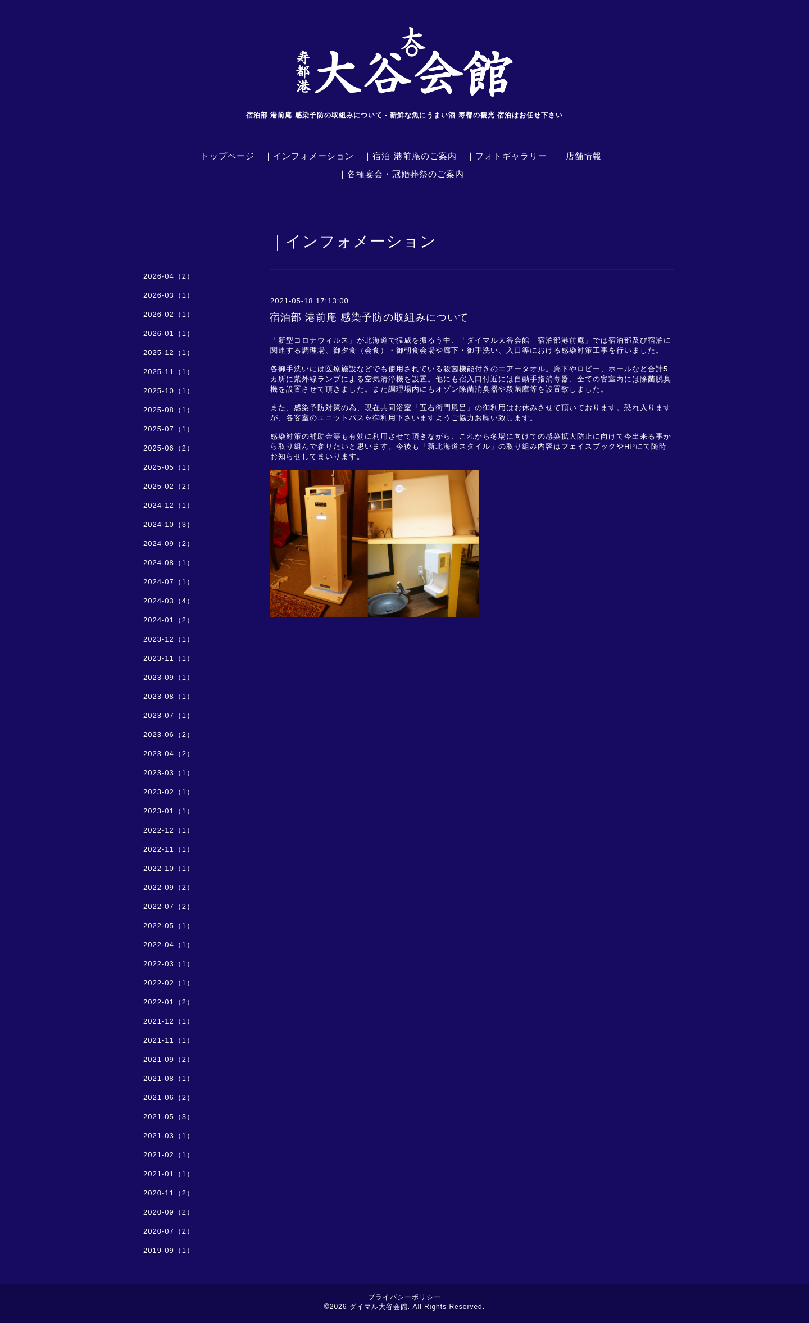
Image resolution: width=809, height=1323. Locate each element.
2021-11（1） (168, 1040)
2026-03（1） (168, 295)
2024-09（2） (168, 543)
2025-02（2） (168, 486)
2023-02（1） (168, 792)
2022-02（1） (168, 983)
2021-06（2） (168, 1097)
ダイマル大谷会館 (378, 1307)
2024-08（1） (168, 562)
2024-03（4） (168, 601)
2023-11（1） (168, 658)
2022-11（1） (168, 849)
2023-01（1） (168, 811)
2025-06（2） (168, 448)
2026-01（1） (168, 333)
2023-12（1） (168, 639)
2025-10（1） (168, 391)
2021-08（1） (168, 1078)
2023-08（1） (168, 696)
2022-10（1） (168, 868)
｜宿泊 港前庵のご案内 (409, 156)
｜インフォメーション (309, 156)
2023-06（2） (168, 734)
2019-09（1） (168, 1250)
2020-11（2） (168, 1193)
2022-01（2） (168, 1002)
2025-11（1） (168, 371)
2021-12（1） (168, 1021)
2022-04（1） (168, 944)
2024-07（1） (168, 582)
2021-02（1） (168, 1155)
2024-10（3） (168, 524)
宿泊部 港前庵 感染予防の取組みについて (369, 317)
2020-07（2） (168, 1231)
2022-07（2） (168, 906)
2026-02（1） (168, 314)
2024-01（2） (168, 620)
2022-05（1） (168, 925)
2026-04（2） (168, 276)
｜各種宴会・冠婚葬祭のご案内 (401, 174)
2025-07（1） (168, 429)
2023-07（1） (168, 715)
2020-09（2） (168, 1212)
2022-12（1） (168, 830)
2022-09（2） (168, 887)
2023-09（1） (168, 677)
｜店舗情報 (579, 156)
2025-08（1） (168, 410)
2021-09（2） (168, 1059)
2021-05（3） (168, 1116)
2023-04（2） (168, 753)
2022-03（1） (168, 964)
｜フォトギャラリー (506, 156)
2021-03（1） (168, 1135)
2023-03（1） (168, 773)
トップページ (227, 156)
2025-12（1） (168, 352)
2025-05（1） (168, 467)
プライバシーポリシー (404, 1297)
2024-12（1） (168, 505)
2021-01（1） (168, 1174)
